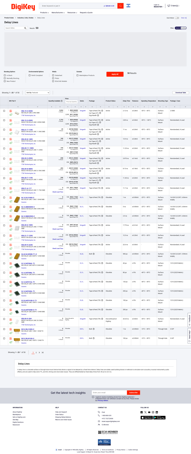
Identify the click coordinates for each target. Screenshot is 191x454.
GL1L (82, 197)
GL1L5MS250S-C (28, 216)
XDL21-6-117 (26, 188)
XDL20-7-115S (27, 178)
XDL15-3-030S (27, 120)
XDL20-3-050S (27, 158)
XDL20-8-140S (27, 139)
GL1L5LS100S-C (27, 198)
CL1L (81, 263)
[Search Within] (14, 28)
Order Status (59, 414)
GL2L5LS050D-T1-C (29, 254)
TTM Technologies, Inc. (28, 115)
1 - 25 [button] (11, 93)
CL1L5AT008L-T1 (28, 273)
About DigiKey (17, 412)
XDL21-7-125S (27, 236)
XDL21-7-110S (27, 130)
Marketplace (17, 414)
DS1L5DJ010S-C (27, 338)
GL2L (82, 254)
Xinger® (83, 111)
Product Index (9, 18)
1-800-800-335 (104, 416)
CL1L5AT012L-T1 (28, 282)
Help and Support (61, 412)
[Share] (184, 18)
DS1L (82, 329)
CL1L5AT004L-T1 (28, 263)
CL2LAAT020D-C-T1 (29, 310)
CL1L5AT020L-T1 (28, 291)
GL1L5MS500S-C (28, 207)
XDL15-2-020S (27, 111)
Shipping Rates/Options (63, 417)
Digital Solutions (18, 422)
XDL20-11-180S (27, 148)
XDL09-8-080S (27, 169)
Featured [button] (32, 93)
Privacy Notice (103, 400)
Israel (59, 450)
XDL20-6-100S (27, 225)
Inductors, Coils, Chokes (25, 18)
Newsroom (16, 425)
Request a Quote (86, 13)
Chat (101, 412)
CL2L (81, 300)
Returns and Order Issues (63, 420)
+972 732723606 (105, 418)
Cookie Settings (133, 450)
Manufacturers (57, 13)
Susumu (23, 202)
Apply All (115, 74)
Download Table (181, 93)
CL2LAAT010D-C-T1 (29, 301)
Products (43, 13)
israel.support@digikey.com (109, 421)
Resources (71, 13)
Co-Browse (103, 425)
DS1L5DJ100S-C (27, 329)
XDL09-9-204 (26, 319)
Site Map (15, 420)
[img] (23, 7)
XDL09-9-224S (27, 245)
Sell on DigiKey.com (19, 417)
